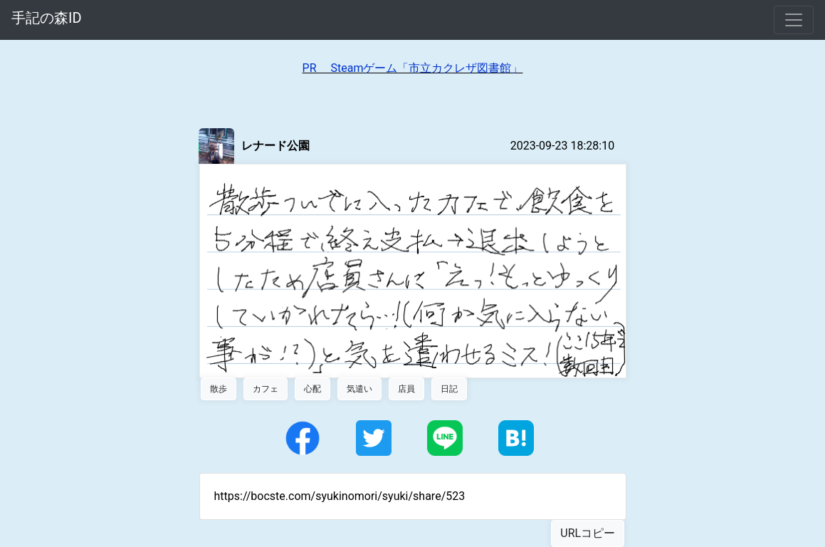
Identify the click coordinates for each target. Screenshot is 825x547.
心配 (312, 389)
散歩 (218, 389)
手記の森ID (46, 17)
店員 (406, 389)
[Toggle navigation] (794, 20)
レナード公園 (275, 145)
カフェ (265, 389)
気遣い (359, 389)
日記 (449, 389)
